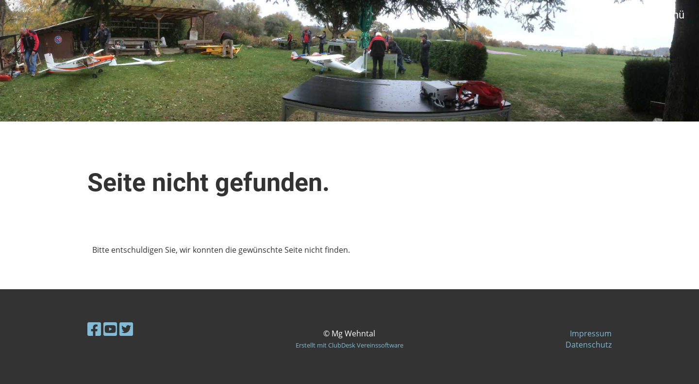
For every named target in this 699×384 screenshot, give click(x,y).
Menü (665, 15)
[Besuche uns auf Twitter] (126, 328)
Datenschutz (589, 344)
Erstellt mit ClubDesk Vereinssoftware (349, 345)
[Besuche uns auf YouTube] (110, 328)
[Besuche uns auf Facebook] (94, 328)
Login (613, 15)
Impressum (591, 333)
